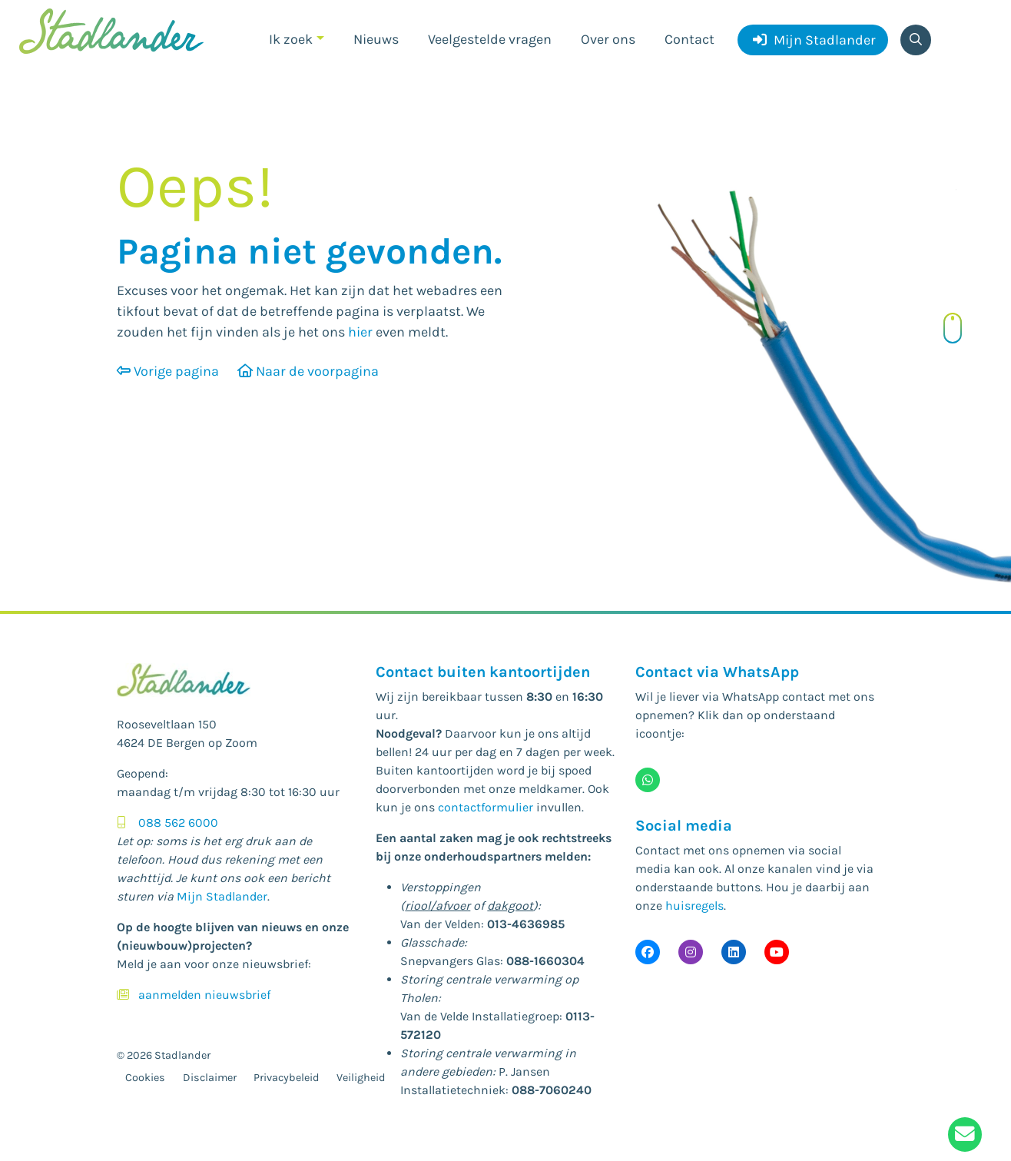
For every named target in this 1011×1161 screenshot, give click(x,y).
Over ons (608, 39)
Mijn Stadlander (814, 40)
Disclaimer (210, 1077)
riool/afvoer (437, 905)
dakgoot (510, 905)
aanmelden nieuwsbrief (204, 994)
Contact (689, 39)
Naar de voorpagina (308, 371)
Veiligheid (361, 1077)
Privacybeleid (287, 1077)
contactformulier (485, 807)
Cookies (145, 1077)
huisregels (694, 905)
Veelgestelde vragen (490, 39)
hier (360, 331)
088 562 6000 (178, 822)
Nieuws (376, 39)
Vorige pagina (168, 371)
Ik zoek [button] (291, 39)
